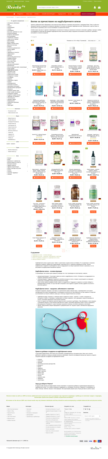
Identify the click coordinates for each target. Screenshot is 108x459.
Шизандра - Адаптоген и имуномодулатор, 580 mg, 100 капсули (93, 136)
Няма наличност (13, 112)
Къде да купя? (10, 1)
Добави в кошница (39, 74)
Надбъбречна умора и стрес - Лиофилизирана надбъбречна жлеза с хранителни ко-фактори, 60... (93, 239)
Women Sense (12, 151)
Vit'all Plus (11, 136)
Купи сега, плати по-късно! (52, 431)
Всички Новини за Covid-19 (14, 162)
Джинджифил (30, 414)
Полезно (9, 171)
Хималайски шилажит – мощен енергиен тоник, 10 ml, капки (57, 67)
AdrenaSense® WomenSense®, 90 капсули (75, 135)
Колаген (28, 411)
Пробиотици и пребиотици (33, 416)
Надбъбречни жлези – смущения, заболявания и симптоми (46, 256)
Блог (17, 155)
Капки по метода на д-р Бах (14, 168)
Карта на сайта (49, 433)
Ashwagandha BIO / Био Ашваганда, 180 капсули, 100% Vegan (57, 171)
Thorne (10, 132)
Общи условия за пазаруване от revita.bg (53, 422)
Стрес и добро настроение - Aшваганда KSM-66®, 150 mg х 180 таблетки (75, 205)
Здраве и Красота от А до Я (52, 414)
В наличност (12, 111)
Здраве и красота (11, 165)
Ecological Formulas (13, 121)
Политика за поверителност (52, 418)
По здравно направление (17, 20)
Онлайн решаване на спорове (53, 427)
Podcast (9, 158)
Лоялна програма (50, 429)
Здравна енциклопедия (19, 1)
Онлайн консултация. (71, 436)
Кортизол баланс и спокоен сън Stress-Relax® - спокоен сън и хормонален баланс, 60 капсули (75, 67)
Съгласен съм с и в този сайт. (92, 419)
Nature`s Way (10, 411)
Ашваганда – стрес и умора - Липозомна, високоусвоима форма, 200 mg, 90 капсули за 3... (57, 102)
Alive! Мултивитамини (12, 409)
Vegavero (11, 134)
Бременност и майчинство (13, 161)
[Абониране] (99, 416)
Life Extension (12, 125)
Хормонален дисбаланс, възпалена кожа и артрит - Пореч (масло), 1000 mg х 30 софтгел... (39, 102)
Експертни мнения (11, 163)
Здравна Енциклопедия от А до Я (53, 412)
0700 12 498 (67, 417)
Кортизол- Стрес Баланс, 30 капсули (75, 101)
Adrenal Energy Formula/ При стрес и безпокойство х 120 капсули (39, 67)
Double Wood (12, 120)
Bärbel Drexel (12, 118)
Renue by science (13, 130)
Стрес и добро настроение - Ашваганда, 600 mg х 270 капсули (93, 205)
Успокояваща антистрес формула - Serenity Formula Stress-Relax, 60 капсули (57, 136)
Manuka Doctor (11, 418)
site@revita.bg (68, 421)
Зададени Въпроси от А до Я (53, 416)
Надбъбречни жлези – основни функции (42, 255)
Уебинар (9, 174)
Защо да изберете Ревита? (39, 259)
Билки (8, 159)
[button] (20, 14)
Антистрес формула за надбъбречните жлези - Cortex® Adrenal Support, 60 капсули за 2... (75, 239)
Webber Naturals (11, 420)
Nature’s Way (12, 128)
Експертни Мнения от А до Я (53, 409)
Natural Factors (12, 127)
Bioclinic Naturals (12, 149)
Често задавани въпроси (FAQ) (53, 425)
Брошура (27, 1)
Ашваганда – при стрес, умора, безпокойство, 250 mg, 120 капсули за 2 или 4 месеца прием (93, 67)
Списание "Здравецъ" (12, 172)
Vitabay (10, 137)
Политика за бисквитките (52, 420)
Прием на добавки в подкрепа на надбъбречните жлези (45, 258)
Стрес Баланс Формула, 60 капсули (39, 238)
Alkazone (9, 414)
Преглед (93, 177)
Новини (9, 169)
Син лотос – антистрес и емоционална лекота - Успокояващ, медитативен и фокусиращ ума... (39, 205)
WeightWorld (11, 139)
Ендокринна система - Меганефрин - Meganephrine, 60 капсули (57, 239)
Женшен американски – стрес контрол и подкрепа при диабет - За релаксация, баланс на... (75, 171)
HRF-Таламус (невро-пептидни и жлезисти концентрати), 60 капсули (57, 205)
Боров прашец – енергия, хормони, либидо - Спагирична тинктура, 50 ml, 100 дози (93, 171)
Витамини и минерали (32, 413)
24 (99, 40)
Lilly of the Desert (11, 416)
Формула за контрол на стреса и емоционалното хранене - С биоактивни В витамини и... (93, 102)
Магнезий (29, 409)
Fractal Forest (12, 123)
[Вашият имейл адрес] (90, 416)
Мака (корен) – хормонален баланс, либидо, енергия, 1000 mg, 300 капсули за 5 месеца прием (39, 171)
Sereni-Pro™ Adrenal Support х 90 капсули (39, 135)
